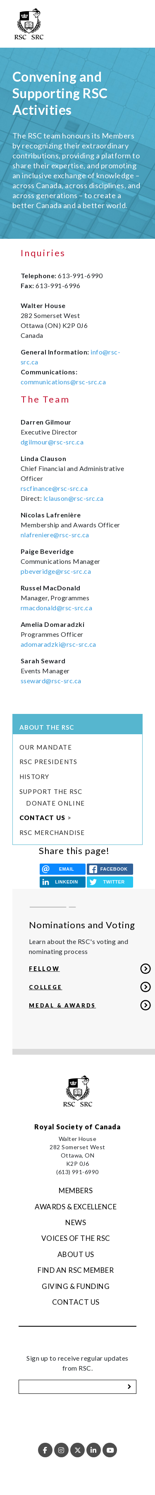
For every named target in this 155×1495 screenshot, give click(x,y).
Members (76, 1190)
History (34, 776)
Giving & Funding (76, 1286)
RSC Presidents (48, 761)
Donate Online (55, 803)
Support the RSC (51, 791)
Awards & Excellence (76, 1206)
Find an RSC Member (76, 1270)
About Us (75, 1254)
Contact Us (42, 817)
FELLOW (44, 968)
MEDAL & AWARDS (62, 1005)
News (75, 1222)
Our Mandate (45, 747)
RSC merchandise (52, 832)
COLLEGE (45, 987)
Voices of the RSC (75, 1238)
